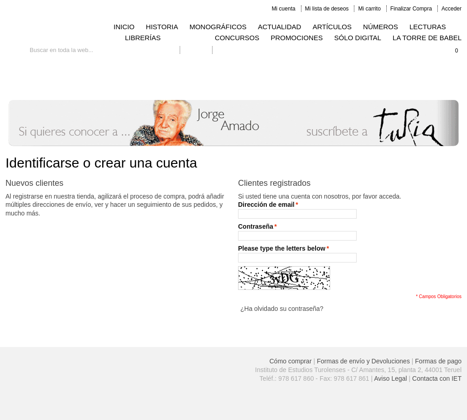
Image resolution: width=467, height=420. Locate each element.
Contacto (196, 50)
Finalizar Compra (411, 8)
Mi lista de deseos (327, 8)
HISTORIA (162, 27)
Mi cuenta (284, 8)
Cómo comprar (291, 361)
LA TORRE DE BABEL (427, 38)
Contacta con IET (437, 378)
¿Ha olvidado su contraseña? (281, 308)
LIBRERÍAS (143, 38)
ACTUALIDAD (279, 27)
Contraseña (255, 226)
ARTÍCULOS (332, 27)
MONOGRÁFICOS (217, 27)
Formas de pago (438, 361)
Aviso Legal (390, 378)
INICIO (124, 27)
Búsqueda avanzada (150, 50)
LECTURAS (428, 27)
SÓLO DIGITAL (357, 38)
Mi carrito (369, 8)
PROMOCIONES (297, 38)
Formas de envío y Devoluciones (363, 361)
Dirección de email (266, 204)
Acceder (451, 8)
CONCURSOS (237, 38)
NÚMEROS (380, 27)
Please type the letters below (281, 248)
